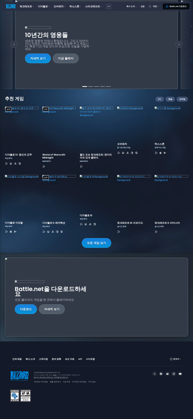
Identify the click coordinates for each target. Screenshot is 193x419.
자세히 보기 (38, 58)
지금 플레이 (65, 58)
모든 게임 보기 (96, 243)
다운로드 (26, 309)
